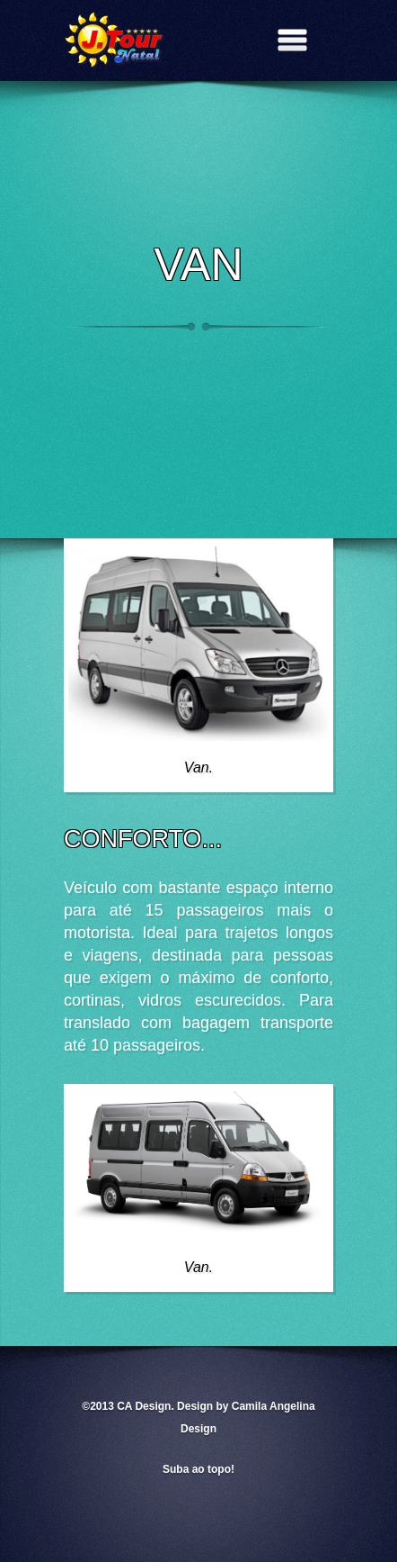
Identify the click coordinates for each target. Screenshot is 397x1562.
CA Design (144, 1406)
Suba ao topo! (198, 1469)
